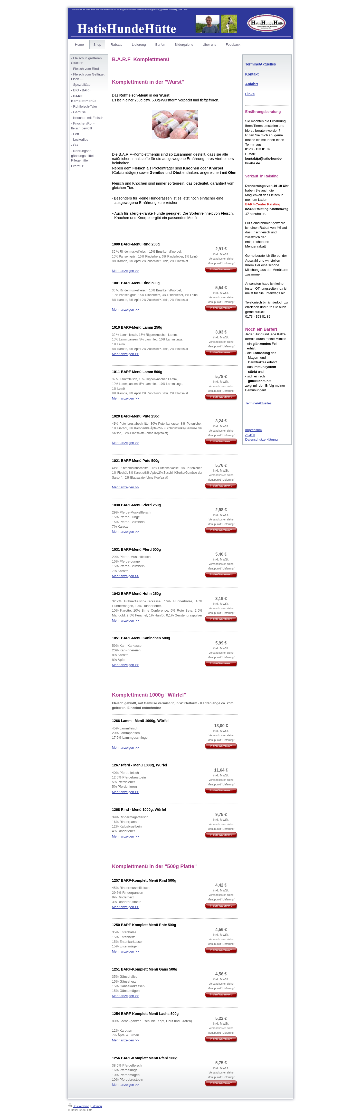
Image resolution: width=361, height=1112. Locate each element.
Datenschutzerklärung (261, 439)
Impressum (253, 430)
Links (250, 94)
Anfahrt (251, 84)
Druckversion (78, 1106)
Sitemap (96, 1106)
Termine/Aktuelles (260, 64)
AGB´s (250, 435)
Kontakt (252, 74)
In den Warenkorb (221, 269)
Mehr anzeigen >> (125, 271)
